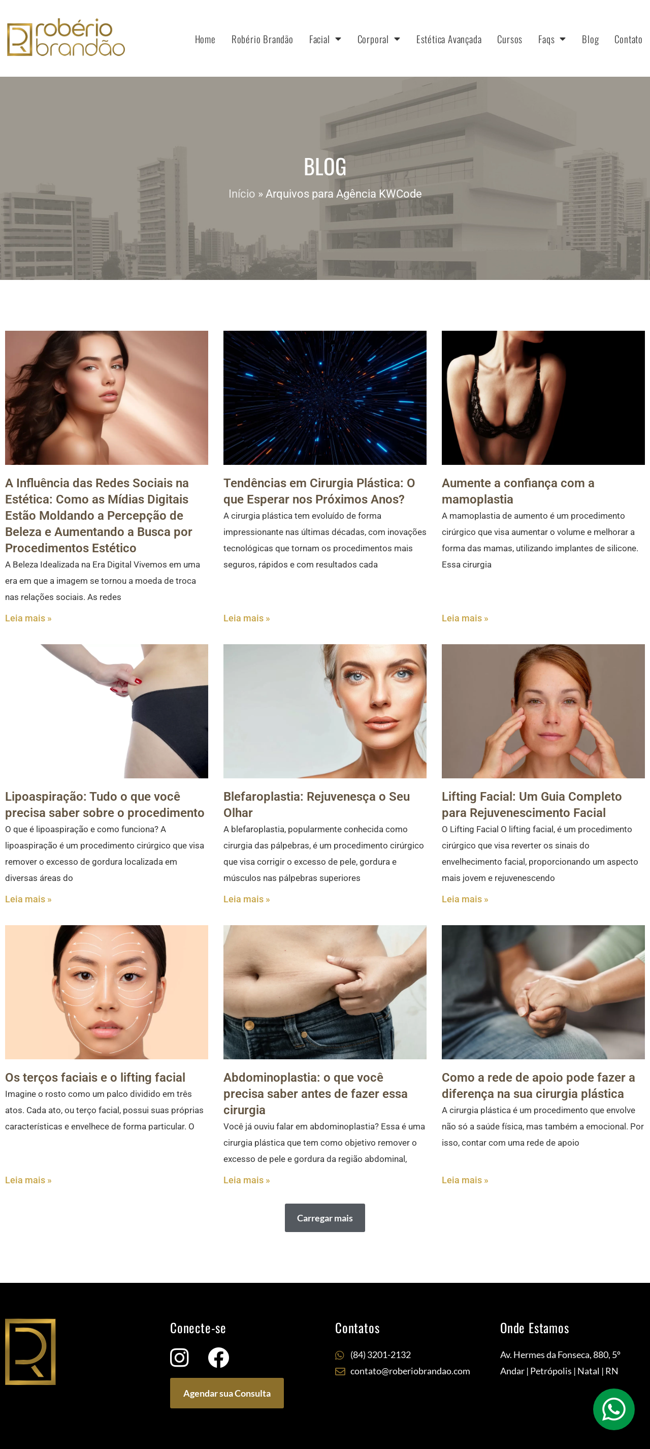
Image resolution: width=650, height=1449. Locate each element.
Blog (590, 39)
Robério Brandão (263, 39)
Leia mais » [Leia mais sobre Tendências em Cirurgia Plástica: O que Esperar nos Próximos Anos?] (246, 618)
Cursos (510, 39)
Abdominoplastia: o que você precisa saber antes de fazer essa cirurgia (315, 1093)
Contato (628, 39)
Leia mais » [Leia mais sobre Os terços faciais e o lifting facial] (28, 1180)
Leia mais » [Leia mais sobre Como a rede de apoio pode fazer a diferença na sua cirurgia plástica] (465, 1180)
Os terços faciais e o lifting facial (95, 1077)
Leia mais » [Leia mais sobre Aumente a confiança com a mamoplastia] (465, 618)
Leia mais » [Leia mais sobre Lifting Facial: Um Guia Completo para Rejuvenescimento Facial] (465, 899)
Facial (325, 38)
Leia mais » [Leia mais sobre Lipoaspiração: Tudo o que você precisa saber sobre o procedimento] (28, 899)
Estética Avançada (449, 39)
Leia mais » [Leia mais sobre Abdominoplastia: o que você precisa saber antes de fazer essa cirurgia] (246, 1180)
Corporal (379, 38)
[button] (325, 1218)
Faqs (552, 38)
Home (205, 39)
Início (242, 193)
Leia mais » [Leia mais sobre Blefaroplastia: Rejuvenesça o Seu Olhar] (246, 899)
